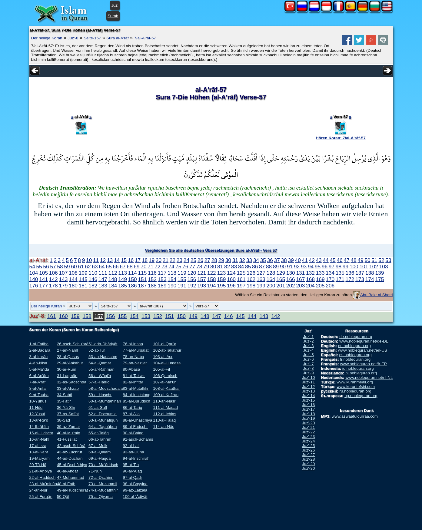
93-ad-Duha (133, 452)
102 (373, 266)
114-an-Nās (163, 426)
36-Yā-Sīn (66, 407)
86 (255, 266)
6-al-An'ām (39, 375)
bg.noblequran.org (360, 395)
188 (152, 286)
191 (182, 286)
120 (192, 273)
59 (67, 266)
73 (164, 266)
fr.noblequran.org (355, 359)
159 (221, 279)
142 (53, 279)
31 (235, 260)
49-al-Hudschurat (72, 490)
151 (142, 279)
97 (331, 266)
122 (211, 273)
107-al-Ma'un (164, 382)
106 (53, 273)
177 (43, 286)
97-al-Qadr (132, 477)
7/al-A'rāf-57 (145, 38)
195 (221, 286)
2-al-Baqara (40, 350)
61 (81, 266)
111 (102, 273)
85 (248, 266)
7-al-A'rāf (37, 382)
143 (63, 279)
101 (363, 266)
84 (241, 266)
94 (311, 266)
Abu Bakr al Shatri (376, 295)
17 (138, 260)
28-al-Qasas (68, 356)
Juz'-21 (308, 427)
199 (261, 286)
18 (145, 260)
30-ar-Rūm (66, 369)
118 (172, 273)
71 (150, 266)
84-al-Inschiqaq (136, 395)
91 (290, 266)
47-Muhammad (70, 477)
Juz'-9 (308, 373)
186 (132, 286)
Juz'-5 (308, 355)
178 (53, 286)
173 (359, 279)
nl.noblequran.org (361, 373)
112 (112, 273)
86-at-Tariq (132, 407)
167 (300, 279)
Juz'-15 (308, 400)
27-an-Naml (67, 350)
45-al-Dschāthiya (72, 464)
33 (249, 260)
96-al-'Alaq (132, 471)
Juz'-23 (308, 436)
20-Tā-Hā (37, 464)
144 (73, 279)
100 (354, 266)
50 (367, 260)
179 (63, 286)
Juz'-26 (308, 450)
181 (83, 286)
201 (280, 286)
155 (182, 279)
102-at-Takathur (167, 350)
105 (43, 273)
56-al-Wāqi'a (99, 375)
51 (374, 260)
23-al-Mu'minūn (43, 484)
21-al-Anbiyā (40, 471)
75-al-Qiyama (100, 496)
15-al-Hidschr (41, 433)
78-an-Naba (133, 356)
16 (131, 260)
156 (192, 279)
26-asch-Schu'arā (72, 344)
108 (73, 273)
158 (211, 279)
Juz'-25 (308, 445)
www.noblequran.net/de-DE (363, 341)
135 (340, 273)
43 (318, 260)
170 (330, 279)
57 (53, 266)
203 (300, 286)
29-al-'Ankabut (70, 363)
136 (350, 273)
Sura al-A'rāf (117, 38)
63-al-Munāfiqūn (103, 420)
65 (108, 266)
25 (193, 260)
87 (262, 266)
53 (388, 260)
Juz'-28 (308, 459)
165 (280, 279)
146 (92, 279)
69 (136, 266)
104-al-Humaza (167, 363)
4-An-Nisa (38, 363)
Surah (113, 16)
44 (325, 260)
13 (110, 260)
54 (32, 266)
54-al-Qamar (99, 363)
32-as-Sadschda (71, 382)
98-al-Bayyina (135, 484)
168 (310, 279)
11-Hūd (36, 407)
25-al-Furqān (40, 496)
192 (192, 286)
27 (207, 260)
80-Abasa (131, 369)
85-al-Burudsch (136, 401)
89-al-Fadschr (135, 426)
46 (339, 260)
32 (242, 260)
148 (112, 279)
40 (298, 260)
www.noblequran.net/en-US (362, 350)
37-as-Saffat (68, 414)
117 (162, 273)
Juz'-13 (308, 391)
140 (33, 279)
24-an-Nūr (38, 490)
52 (381, 260)
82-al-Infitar (133, 382)
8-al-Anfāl (38, 388)
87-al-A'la (131, 414)
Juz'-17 (308, 409)
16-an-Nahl (39, 439)
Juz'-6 (308, 359)
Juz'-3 (308, 345)
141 (43, 279)
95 (318, 266)
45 (332, 260)
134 (330, 273)
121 (201, 273)
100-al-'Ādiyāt (135, 496)
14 (117, 260)
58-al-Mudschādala (105, 388)
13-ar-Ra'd (38, 420)
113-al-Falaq (164, 420)
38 (284, 260)
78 (199, 266)
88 (269, 266)
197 (241, 286)
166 (290, 279)
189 (162, 286)
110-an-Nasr (164, 401)
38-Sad (63, 420)
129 (280, 273)
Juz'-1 (308, 336)
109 (83, 273)
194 (211, 286)
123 (221, 273)
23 (179, 260)
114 (132, 273)
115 (142, 273)
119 (182, 273)
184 (112, 286)
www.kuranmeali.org (355, 382)
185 (122, 286)
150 (132, 279)
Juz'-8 (73, 38)
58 (60, 266)
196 (231, 286)
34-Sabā (64, 395)
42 (312, 260)
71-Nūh (95, 471)
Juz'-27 (308, 454)
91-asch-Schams (138, 439)
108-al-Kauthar (166, 388)
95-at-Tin (131, 464)
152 (152, 279)
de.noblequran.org (355, 336)
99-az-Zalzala (135, 490)
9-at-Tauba (39, 395)
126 (251, 273)
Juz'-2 (308, 341)
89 (276, 266)
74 (171, 266)
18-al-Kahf (38, 452)
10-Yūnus (38, 401)
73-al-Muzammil (102, 484)
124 (231, 273)
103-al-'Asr (162, 356)
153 (162, 279)
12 (103, 260)
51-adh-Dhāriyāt (103, 344)
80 (213, 266)
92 (297, 266)
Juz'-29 (308, 464)
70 (143, 266)
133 (320, 273)
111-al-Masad (165, 407)
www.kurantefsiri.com (356, 386)
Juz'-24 (308, 441)
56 (46, 266)
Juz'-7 (308, 364)
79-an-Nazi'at (135, 363)
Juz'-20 (308, 423)
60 (74, 266)
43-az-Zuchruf (69, 452)
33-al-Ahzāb (68, 388)
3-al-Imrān (38, 356)
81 (220, 266)
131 (300, 273)
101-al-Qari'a (164, 344)
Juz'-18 (308, 414)
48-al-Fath (66, 484)
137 (359, 273)
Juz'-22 (308, 432)
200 (271, 286)
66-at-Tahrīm (99, 439)
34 (256, 260)
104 (33, 273)
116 (152, 273)
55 (39, 266)
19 (152, 260)
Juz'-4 (308, 350)
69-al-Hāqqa (99, 458)
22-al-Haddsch (42, 477)
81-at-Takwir (134, 375)
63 (95, 266)
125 (241, 273)
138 (369, 273)
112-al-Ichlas (164, 414)
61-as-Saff (97, 407)
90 (283, 266)
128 (271, 273)
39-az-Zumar (68, 426)
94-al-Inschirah (136, 458)
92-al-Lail (131, 445)
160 (231, 279)
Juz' (114, 5)
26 (200, 260)
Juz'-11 (308, 382)
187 (142, 286)
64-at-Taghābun (102, 426)
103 (383, 266)
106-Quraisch (165, 375)
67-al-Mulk (97, 445)
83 (234, 266)
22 (172, 260)
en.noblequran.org (354, 345)
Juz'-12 (308, 386)
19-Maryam (39, 458)
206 (330, 286)
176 (33, 286)
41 (305, 260)
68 (129, 266)
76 (185, 266)
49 (360, 260)
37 (277, 260)
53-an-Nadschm (102, 356)
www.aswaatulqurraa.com (355, 416)
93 (304, 266)
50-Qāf (63, 496)
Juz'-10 (308, 377)
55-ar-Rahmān (101, 369)
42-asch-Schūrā (71, 445)
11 (96, 260)
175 (379, 279)
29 (221, 260)
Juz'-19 (308, 418)
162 (251, 279)
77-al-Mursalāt (135, 350)
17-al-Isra (37, 445)
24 (186, 260)
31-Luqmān (67, 375)
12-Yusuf (37, 414)
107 (63, 273)
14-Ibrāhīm (39, 426)
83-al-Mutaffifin (136, 388)
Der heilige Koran (46, 38)
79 (206, 266)
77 (192, 266)
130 (290, 273)
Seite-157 (92, 38)
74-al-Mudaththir (103, 490)
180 (73, 286)
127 (261, 273)
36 (270, 260)
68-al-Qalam (99, 452)
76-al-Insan (133, 344)
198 (251, 286)
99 (345, 266)
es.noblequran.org (355, 355)
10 (89, 260)
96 (324, 266)
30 (228, 260)
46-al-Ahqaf (67, 471)
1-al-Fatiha (39, 344)
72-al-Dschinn (100, 477)
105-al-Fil (161, 369)
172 (350, 279)
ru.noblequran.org (355, 391)
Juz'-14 (308, 395)
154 (172, 279)
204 (310, 286)
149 (122, 279)
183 (102, 286)
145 (83, 279)
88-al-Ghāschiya (137, 420)
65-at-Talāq (98, 433)
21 (165, 260)
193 (201, 286)
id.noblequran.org (358, 368)
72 (157, 266)
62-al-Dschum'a (102, 414)
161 (241, 279)
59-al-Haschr (99, 395)
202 (290, 286)
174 (369, 279)
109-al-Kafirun (165, 395)
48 (353, 260)
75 (178, 266)
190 (172, 286)
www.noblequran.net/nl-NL (369, 377)
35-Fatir (64, 401)
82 (227, 266)
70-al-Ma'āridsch (103, 464)
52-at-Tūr (96, 350)
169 (320, 279)
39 (291, 260)
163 (261, 279)
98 (338, 266)
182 (92, 286)
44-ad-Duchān (69, 458)
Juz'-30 (308, 468)
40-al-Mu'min (68, 433)
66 (115, 266)
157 (201, 279)
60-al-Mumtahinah (104, 401)
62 (88, 266)
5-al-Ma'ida (39, 369)
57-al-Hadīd (99, 382)
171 (340, 279)
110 (92, 273)
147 (102, 279)
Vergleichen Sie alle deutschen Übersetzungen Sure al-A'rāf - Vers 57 (211, 250)
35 (263, 260)
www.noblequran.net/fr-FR (363, 364)
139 (379, 273)
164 (271, 279)
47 (346, 260)
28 (214, 260)
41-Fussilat (67, 439)
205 (320, 286)
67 (122, 266)
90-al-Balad (133, 433)
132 (310, 273)
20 (158, 260)
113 (122, 273)
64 (102, 266)
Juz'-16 (308, 404)
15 (124, 260)
